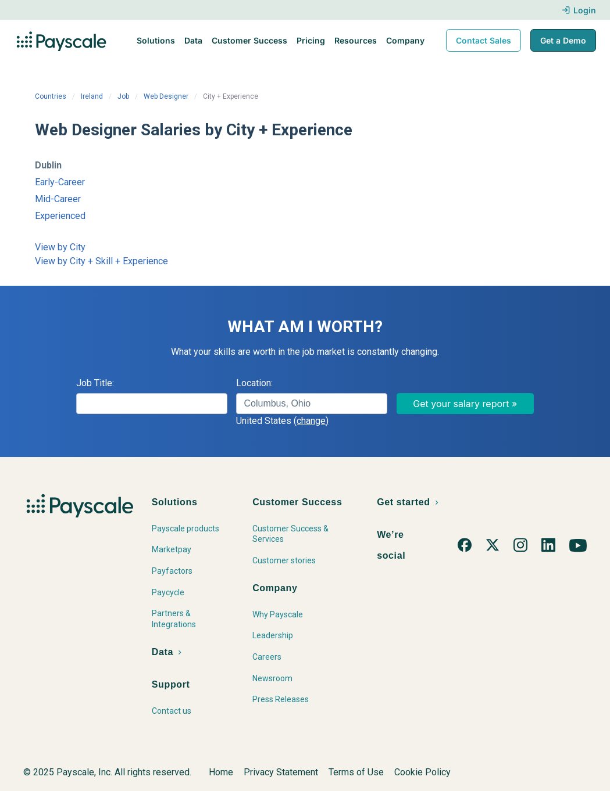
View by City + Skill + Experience (101, 261)
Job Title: (95, 383)
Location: (254, 383)
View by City (60, 247)
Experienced (60, 215)
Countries (50, 96)
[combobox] (311, 403)
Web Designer (166, 96)
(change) (311, 420)
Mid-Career (58, 198)
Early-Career (60, 182)
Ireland (92, 96)
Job (123, 96)
